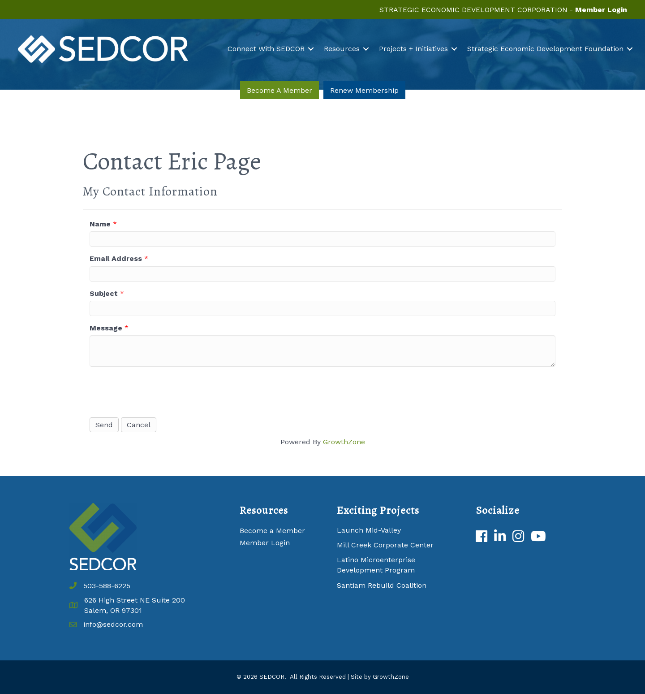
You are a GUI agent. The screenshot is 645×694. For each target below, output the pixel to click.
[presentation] (158, 390)
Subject (104, 293)
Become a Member (272, 530)
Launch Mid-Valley (369, 530)
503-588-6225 (106, 585)
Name (100, 224)
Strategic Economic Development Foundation (545, 48)
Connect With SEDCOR (266, 48)
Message (106, 328)
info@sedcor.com (113, 624)
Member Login (265, 542)
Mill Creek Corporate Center (385, 545)
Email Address (116, 258)
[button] (279, 90)
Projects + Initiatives (413, 48)
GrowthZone (344, 442)
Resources (342, 48)
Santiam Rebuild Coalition (381, 585)
